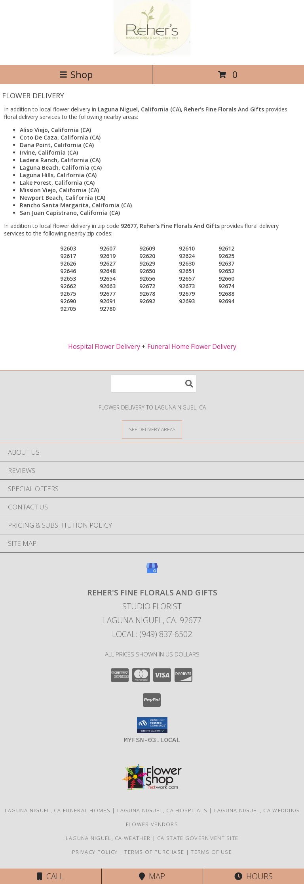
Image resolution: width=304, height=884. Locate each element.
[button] (152, 725)
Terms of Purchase (154, 851)
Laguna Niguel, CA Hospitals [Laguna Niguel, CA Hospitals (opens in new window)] (162, 810)
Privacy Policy (95, 851)
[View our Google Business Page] (152, 571)
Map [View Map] (152, 876)
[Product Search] (153, 383)
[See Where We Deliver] (152, 429)
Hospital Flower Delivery (104, 346)
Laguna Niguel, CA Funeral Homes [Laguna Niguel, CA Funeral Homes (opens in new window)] (57, 810)
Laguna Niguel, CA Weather (108, 838)
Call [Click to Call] (50, 876)
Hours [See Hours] (253, 876)
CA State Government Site (197, 838)
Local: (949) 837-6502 (152, 634)
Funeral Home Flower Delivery (191, 346)
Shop (76, 74)
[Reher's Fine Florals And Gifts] (152, 53)
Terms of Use (211, 851)
